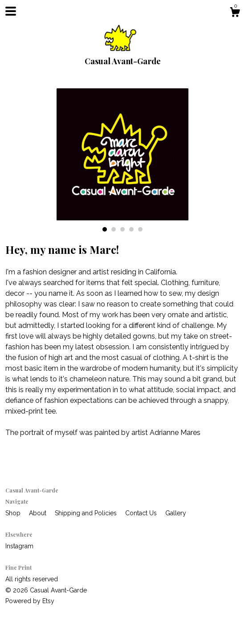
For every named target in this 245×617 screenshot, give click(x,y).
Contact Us (142, 513)
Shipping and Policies (86, 513)
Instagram (19, 546)
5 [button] (140, 229)
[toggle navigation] (10, 11)
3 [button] (122, 229)
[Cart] (235, 13)
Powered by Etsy (29, 601)
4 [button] (131, 229)
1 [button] (104, 229)
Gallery (175, 513)
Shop (13, 513)
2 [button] (113, 229)
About (38, 513)
